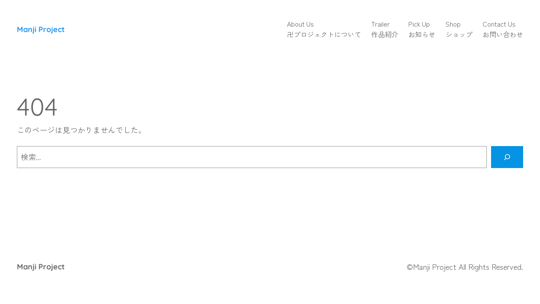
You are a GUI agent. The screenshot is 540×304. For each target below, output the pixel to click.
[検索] (507, 157)
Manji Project (41, 29)
